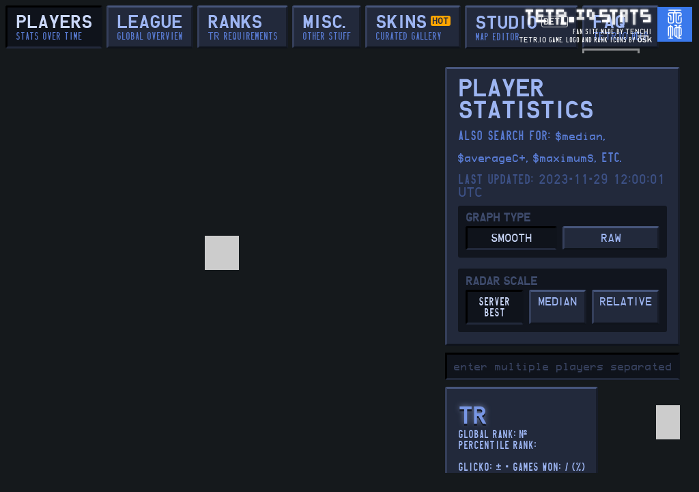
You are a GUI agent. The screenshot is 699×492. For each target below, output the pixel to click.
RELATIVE (625, 302)
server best (494, 307)
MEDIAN (557, 302)
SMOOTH (511, 239)
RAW (611, 239)
